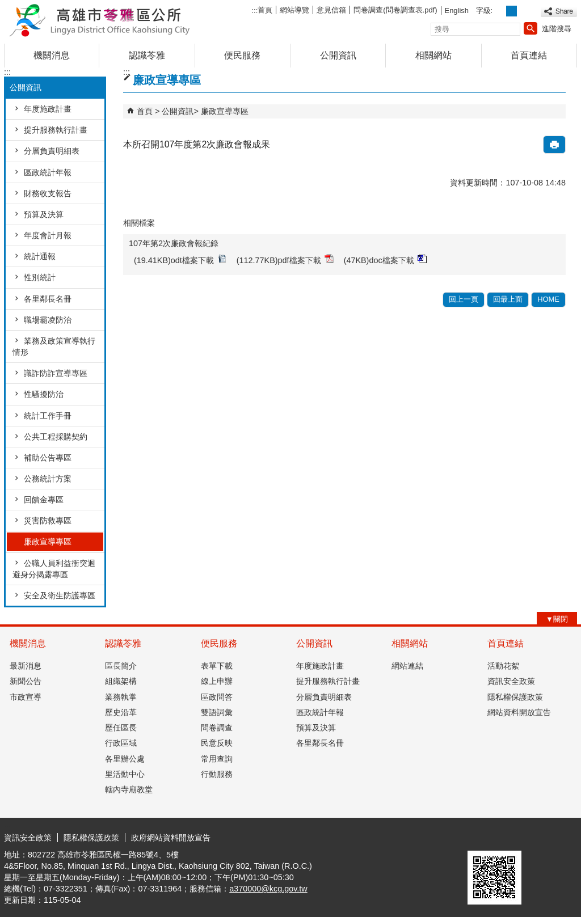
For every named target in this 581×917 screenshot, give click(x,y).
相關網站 (433, 55)
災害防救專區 (47, 520)
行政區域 (121, 742)
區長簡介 (121, 665)
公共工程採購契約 (55, 436)
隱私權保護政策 (515, 697)
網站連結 (407, 665)
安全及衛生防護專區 (59, 595)
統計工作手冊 (47, 415)
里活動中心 (125, 774)
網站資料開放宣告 (519, 712)
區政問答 (217, 697)
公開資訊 (338, 55)
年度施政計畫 (47, 108)
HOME (548, 299)
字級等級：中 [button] (511, 11)
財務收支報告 (47, 193)
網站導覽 (294, 10)
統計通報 (40, 256)
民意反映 (217, 742)
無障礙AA (536, 837)
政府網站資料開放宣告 (170, 837)
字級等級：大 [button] (524, 11)
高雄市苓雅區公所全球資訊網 (100, 19)
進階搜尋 (556, 28)
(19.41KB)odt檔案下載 (180, 259)
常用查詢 (217, 758)
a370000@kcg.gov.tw (268, 888)
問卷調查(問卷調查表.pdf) (395, 10)
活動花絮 (503, 665)
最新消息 (25, 665)
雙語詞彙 (217, 712)
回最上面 (508, 299)
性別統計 (40, 277)
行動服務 (217, 774)
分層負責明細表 (51, 150)
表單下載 (217, 665)
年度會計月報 (47, 235)
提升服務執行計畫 (55, 129)
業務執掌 (121, 697)
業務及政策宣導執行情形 (53, 346)
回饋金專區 (44, 499)
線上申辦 (217, 681)
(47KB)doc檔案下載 (385, 259)
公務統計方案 (47, 478)
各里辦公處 (125, 758)
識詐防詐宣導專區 (55, 373)
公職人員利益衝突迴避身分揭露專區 (53, 569)
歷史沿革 (121, 712)
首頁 (265, 10)
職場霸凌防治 (47, 319)
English (457, 10)
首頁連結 (529, 55)
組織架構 (121, 681)
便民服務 (242, 55)
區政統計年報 (47, 172)
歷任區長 (121, 727)
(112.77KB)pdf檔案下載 (285, 259)
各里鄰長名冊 (47, 298)
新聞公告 (25, 681)
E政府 (480, 836)
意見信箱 (331, 10)
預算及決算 (44, 214)
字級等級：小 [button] (499, 11)
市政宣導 (25, 697)
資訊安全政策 (511, 681)
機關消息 (51, 55)
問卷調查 (217, 727)
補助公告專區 (47, 457)
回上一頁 (463, 299)
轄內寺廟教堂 (129, 789)
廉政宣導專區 (47, 541)
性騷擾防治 (44, 394)
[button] (530, 28)
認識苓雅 (147, 55)
